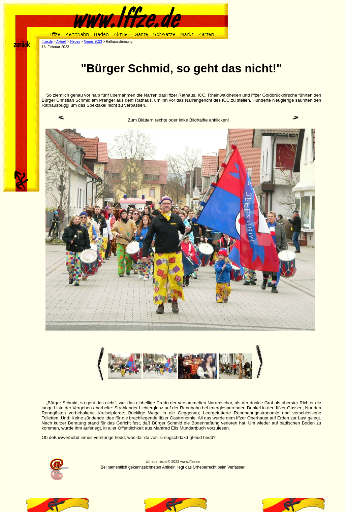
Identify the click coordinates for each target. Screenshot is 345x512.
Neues (75, 41)
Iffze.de (47, 41)
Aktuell (61, 41)
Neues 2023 (93, 41)
